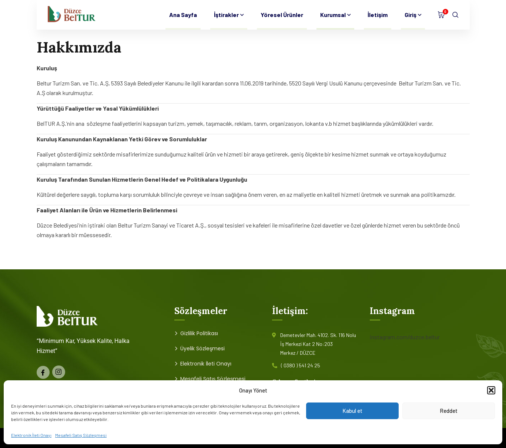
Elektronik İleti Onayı (31, 435)
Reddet (449, 410)
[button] (491, 390)
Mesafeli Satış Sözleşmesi (81, 435)
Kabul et (352, 410)
